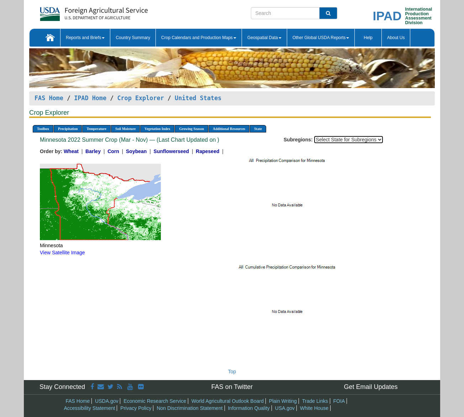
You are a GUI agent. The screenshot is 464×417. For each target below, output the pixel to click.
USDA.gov (106, 401)
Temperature (96, 129)
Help (368, 37)
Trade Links (315, 401)
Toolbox (43, 129)
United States (198, 98)
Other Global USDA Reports (320, 37)
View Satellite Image (62, 252)
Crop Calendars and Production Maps (198, 37)
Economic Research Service (154, 401)
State (258, 129)
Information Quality (249, 408)
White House (314, 408)
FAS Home (49, 98)
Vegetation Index (157, 129)
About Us (396, 37)
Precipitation (68, 129)
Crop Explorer (140, 98)
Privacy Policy (135, 408)
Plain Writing (283, 401)
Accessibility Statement (89, 408)
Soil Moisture (125, 129)
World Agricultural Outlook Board (227, 401)
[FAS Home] (76, 11)
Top (232, 371)
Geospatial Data (264, 37)
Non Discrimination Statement (189, 408)
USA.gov (285, 408)
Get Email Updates (370, 386)
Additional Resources (229, 129)
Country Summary (133, 37)
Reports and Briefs (85, 37)
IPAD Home (90, 98)
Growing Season (191, 129)
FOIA (339, 401)
